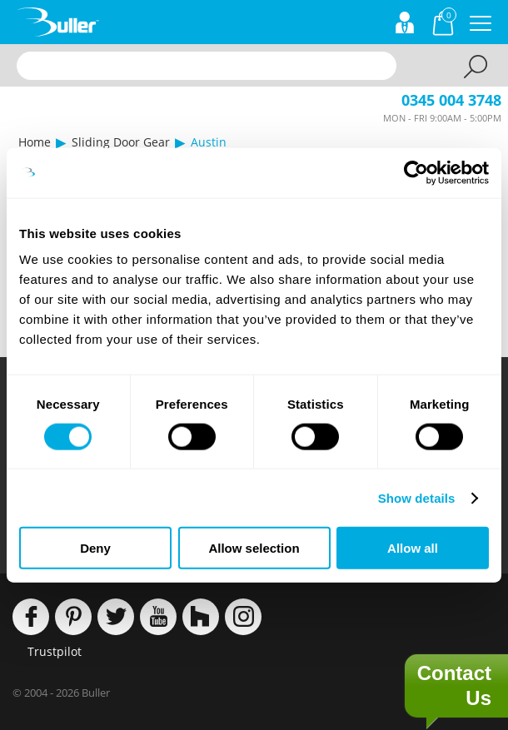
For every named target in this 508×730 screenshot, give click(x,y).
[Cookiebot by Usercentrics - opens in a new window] (416, 172)
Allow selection (253, 548)
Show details (417, 497)
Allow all (412, 548)
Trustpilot (54, 651)
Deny (95, 548)
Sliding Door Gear (121, 142)
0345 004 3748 (451, 99)
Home (34, 142)
